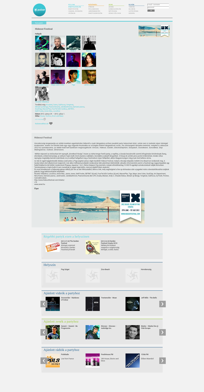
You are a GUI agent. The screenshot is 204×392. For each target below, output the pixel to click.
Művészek (113, 11)
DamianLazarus (78, 107)
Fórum (91, 7)
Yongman (70, 105)
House (42, 116)
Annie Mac (48, 111)
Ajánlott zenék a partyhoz (61, 321)
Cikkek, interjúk (75, 11)
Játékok (72, 13)
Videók (132, 7)
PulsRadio (65, 354)
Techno (48, 116)
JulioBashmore (66, 107)
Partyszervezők (95, 13)
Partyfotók (73, 9)
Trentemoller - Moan (109, 298)
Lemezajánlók (115, 9)
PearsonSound (54, 107)
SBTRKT (71, 109)
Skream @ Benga (41, 107)
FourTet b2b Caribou (59, 109)
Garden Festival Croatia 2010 (109, 243)
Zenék (111, 7)
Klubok (132, 9)
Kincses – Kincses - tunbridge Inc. (108, 327)
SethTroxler (39, 111)
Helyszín (50, 265)
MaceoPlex (46, 109)
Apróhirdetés (94, 11)
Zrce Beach (105, 269)
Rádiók (132, 13)
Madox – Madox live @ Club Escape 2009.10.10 (149, 328)
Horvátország (146, 269)
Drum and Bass (57, 116)
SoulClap (38, 109)
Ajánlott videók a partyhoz (62, 293)
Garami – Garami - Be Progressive (69, 327)
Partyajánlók (74, 7)
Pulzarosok (94, 9)
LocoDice (56, 111)
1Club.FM (144, 354)
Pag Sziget (65, 269)
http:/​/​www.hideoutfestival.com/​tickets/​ (49, 180)
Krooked (49, 105)
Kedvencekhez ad (41, 124)
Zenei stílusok (115, 13)
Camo (55, 105)
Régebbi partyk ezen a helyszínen (66, 236)
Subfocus (62, 105)
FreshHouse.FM (107, 354)
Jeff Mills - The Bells (149, 298)
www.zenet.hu (39, 184)
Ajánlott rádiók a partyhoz (61, 350)
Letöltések (133, 11)
